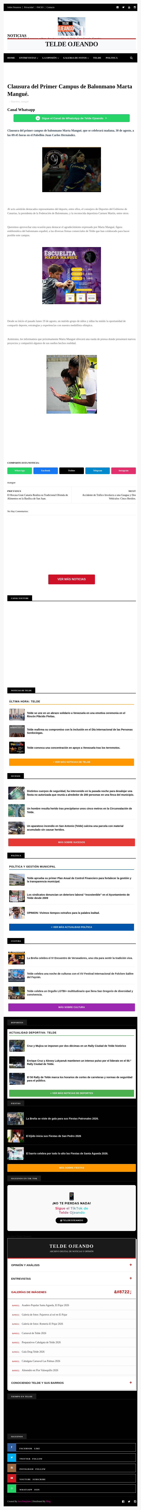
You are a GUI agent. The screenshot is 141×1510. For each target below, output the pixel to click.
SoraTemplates (24, 1501)
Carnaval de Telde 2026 (34, 1333)
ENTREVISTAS (21, 1278)
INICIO (40, 7)
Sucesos (62, 67)
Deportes (16, 67)
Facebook (45, 470)
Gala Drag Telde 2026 (33, 1351)
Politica (112, 57)
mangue (25, 101)
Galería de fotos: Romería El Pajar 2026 (42, 1323)
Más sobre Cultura (71, 1007)
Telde (97, 57)
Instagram (124, 470)
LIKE (37, 1448)
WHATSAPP (25, 1490)
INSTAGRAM (26, 1469)
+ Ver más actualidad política (71, 927)
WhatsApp (20, 470)
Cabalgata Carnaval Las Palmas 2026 (41, 1361)
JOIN (37, 1490)
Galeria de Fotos (75, 57)
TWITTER (24, 1459)
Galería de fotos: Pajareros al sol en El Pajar (44, 1314)
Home (11, 57)
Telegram (97, 470)
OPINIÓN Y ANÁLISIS (25, 1265)
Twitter (71, 470)
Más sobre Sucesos (71, 842)
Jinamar (78, 67)
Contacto (50, 7)
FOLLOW (37, 1459)
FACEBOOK (25, 1448)
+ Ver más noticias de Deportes (71, 1093)
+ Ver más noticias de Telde (71, 762)
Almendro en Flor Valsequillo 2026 (40, 1370)
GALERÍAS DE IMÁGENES (28, 1292)
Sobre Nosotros (14, 7)
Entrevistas (27, 57)
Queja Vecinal (98, 67)
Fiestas (32, 67)
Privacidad (28, 7)
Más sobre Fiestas (71, 1167)
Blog (48, 1501)
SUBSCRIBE (39, 1479)
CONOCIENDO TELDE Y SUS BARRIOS (37, 1382)
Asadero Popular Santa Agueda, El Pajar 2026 (45, 1305)
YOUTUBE (25, 1479)
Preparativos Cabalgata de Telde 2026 (41, 1342)
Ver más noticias (71, 579)
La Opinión (49, 57)
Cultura (47, 67)
